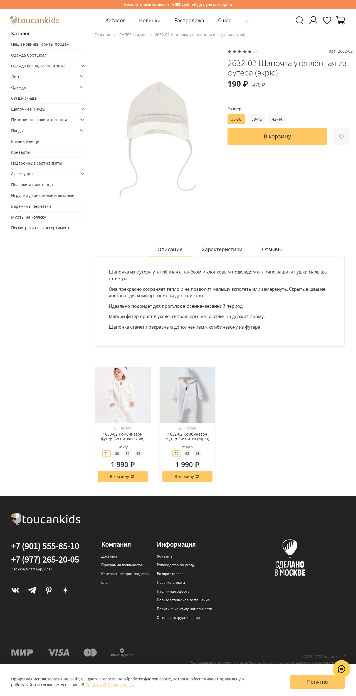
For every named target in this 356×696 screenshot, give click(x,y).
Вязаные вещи (25, 141)
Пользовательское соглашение (183, 599)
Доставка (109, 556)
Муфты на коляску (28, 217)
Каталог (115, 20)
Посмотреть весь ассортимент (40, 227)
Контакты (165, 556)
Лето (15, 76)
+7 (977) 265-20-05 (45, 559)
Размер (234, 109)
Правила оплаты (171, 582)
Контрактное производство (125, 573)
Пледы (17, 130)
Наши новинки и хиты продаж (40, 44)
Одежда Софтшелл (28, 55)
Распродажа (189, 20)
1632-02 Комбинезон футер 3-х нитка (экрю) (187, 436)
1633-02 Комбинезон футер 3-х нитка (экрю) (122, 436)
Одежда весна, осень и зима (38, 66)
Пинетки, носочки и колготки (39, 119)
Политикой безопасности (109, 684)
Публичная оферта (173, 591)
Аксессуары (22, 173)
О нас (224, 20)
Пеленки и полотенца (32, 184)
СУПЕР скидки (132, 34)
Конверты (20, 152)
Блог (105, 582)
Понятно (317, 681)
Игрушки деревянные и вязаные (42, 195)
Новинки (149, 20)
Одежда (18, 87)
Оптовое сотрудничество (178, 617)
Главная (102, 34)
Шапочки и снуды (28, 109)
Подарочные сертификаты (36, 163)
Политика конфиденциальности (184, 608)
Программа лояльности (121, 564)
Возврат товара (170, 573)
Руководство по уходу (176, 564)
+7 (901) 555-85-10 (45, 546)
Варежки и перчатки (31, 206)
